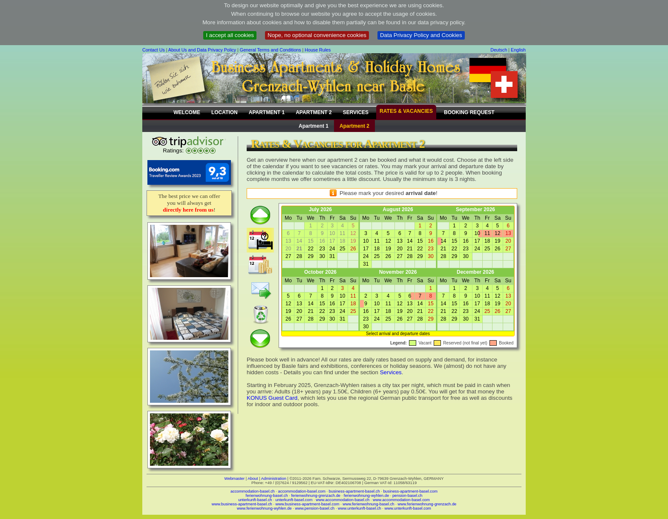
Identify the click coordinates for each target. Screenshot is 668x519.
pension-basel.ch (407, 495)
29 (310, 256)
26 (353, 249)
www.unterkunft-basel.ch (359, 508)
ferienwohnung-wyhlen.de (366, 495)
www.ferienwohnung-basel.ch (368, 504)
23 (322, 249)
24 (332, 249)
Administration (273, 478)
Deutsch (498, 49)
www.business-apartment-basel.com (308, 504)
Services (391, 372)
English (518, 49)
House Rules (318, 49)
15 (420, 241)
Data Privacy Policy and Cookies (421, 35)
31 (332, 256)
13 (400, 241)
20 (400, 249)
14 (409, 241)
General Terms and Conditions (270, 49)
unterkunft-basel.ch (255, 500)
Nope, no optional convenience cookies (317, 35)
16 (430, 241)
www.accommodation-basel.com (401, 500)
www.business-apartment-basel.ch (242, 504)
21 (409, 249)
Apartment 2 (354, 126)
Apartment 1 (313, 126)
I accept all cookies (230, 35)
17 (366, 249)
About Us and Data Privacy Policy (202, 49)
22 (310, 249)
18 (377, 249)
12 (388, 241)
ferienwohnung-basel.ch (267, 495)
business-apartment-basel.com (410, 491)
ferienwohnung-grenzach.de (315, 495)
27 (288, 256)
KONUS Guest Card (272, 398)
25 (342, 249)
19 (388, 249)
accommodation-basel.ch (252, 491)
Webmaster (235, 478)
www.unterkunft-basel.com (407, 508)
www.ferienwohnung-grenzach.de (426, 504)
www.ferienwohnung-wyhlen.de (264, 508)
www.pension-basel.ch (314, 508)
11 (377, 241)
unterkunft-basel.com (293, 500)
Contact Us (153, 49)
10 (366, 241)
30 (322, 256)
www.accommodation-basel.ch (342, 500)
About (253, 478)
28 (299, 256)
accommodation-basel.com (301, 491)
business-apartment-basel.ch (354, 491)
